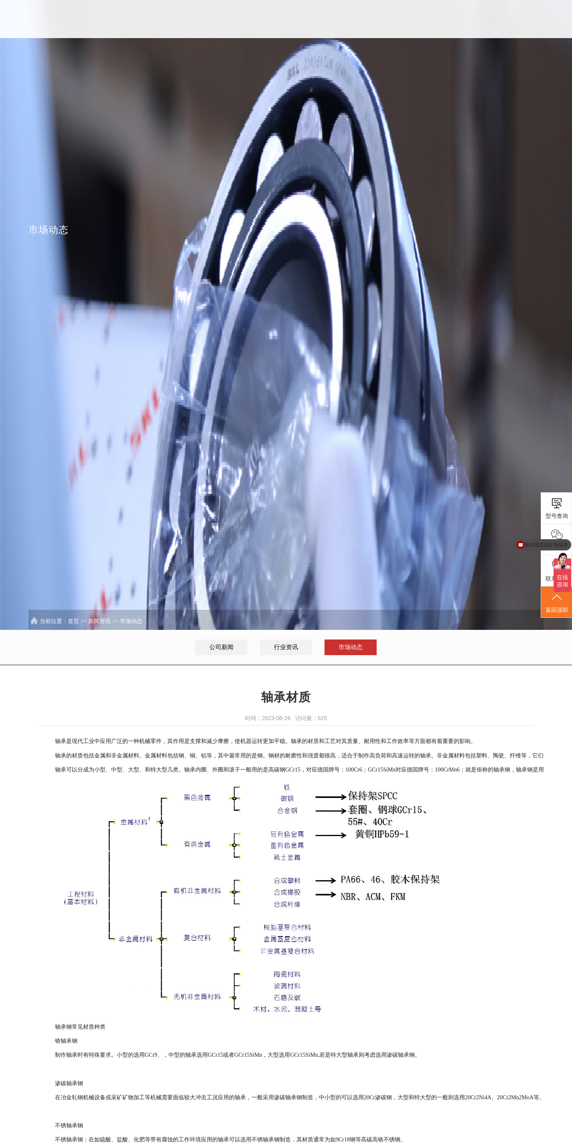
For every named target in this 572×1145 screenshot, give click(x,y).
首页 (304, 19)
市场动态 (131, 621)
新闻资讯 (478, 19)
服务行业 (435, 19)
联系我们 (522, 19)
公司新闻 (221, 647)
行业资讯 (286, 647)
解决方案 (391, 19)
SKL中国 (349, 19)
